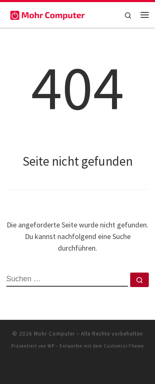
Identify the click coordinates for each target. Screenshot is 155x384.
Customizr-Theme (124, 346)
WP (51, 346)
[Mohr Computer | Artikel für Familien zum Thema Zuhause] (47, 14)
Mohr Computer (54, 333)
